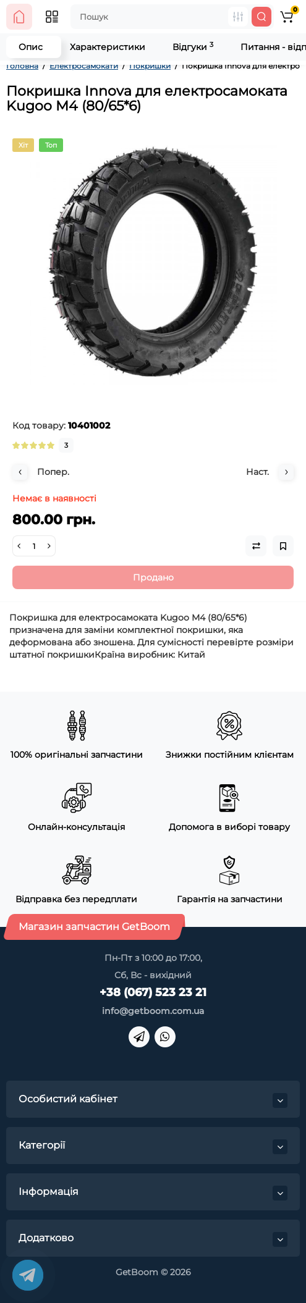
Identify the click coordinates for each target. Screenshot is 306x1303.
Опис (31, 46)
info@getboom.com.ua (153, 1010)
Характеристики (107, 46)
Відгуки (192, 46)
